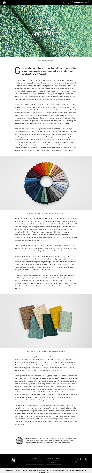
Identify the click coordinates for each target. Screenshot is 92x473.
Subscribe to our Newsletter (53, 458)
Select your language (31, 458)
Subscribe (54, 462)
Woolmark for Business (80, 3)
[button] (64, 3)
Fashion (39, 60)
